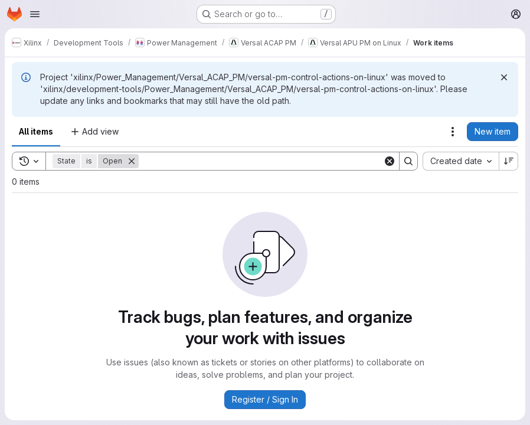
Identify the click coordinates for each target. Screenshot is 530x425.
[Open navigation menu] (34, 14)
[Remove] (132, 161)
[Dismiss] (504, 77)
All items (36, 131)
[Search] (261, 161)
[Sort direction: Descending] (508, 161)
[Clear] (389, 161)
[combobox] (461, 161)
